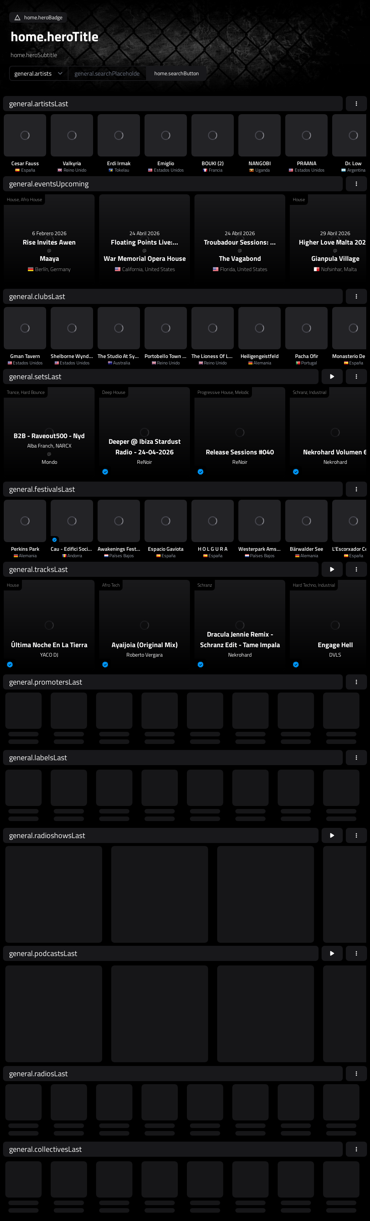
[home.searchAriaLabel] (107, 73)
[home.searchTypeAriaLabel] (38, 73)
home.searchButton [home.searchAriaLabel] (176, 73)
